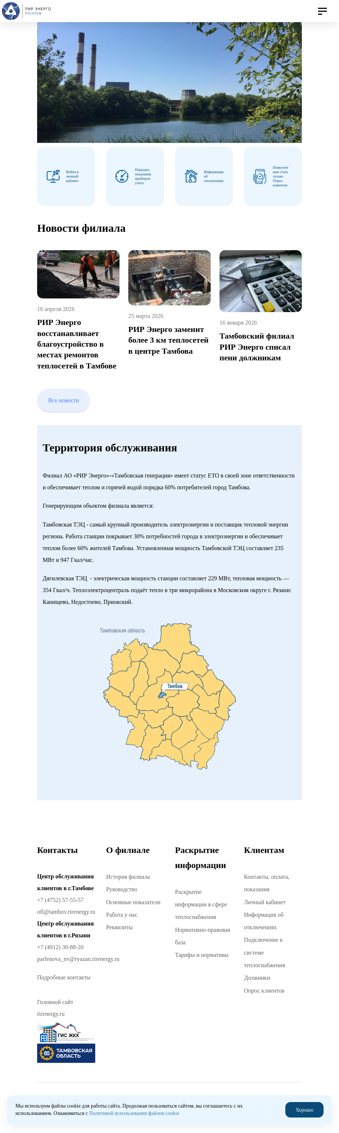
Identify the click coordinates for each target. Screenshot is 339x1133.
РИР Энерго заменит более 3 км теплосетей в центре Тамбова (168, 340)
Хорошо (304, 1109)
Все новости (63, 400)
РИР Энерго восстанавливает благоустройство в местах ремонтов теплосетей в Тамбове (76, 344)
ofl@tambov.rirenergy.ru (66, 912)
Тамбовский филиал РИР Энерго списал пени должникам (257, 346)
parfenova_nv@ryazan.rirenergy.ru (78, 959)
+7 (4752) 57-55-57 (60, 900)
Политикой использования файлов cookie (134, 1113)
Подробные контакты (63, 977)
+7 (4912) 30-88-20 (60, 947)
